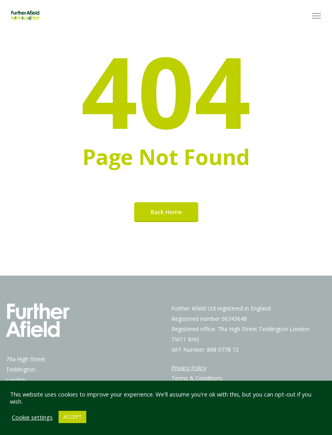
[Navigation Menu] (316, 15)
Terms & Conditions (197, 378)
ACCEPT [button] (72, 416)
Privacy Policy (188, 368)
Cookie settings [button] (32, 417)
